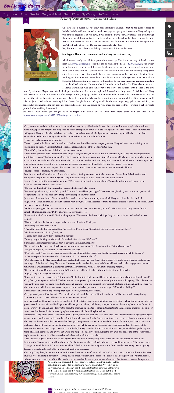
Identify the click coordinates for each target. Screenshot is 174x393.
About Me (34, 14)
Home (24, 14)
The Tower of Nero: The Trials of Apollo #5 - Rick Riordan (111, 162)
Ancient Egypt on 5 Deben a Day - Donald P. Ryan (82, 389)
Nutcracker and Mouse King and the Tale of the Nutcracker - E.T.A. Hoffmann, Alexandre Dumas (87, 190)
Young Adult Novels (52, 14)
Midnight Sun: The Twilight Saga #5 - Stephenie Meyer (85, 228)
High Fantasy (88, 14)
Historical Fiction (72, 14)
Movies (114, 14)
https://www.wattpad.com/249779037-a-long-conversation (51, 22)
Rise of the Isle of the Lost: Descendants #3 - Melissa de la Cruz (151, 162)
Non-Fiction (103, 14)
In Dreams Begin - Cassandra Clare (74, 268)
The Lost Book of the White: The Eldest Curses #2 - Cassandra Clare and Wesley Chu (83, 311)
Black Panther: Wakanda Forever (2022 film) (70, 161)
